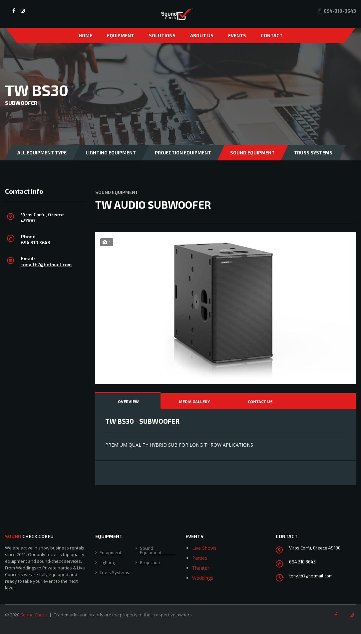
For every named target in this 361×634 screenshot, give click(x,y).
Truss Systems (313, 152)
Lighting (107, 562)
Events (237, 35)
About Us (201, 35)
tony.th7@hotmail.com (46, 264)
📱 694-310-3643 (336, 11)
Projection (150, 562)
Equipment (120, 35)
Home (85, 35)
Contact (272, 35)
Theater (200, 568)
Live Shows (204, 548)
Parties (199, 558)
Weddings (202, 578)
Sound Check (33, 615)
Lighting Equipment (111, 152)
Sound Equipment (252, 152)
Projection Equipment (183, 152)
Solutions (162, 35)
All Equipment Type (42, 152)
